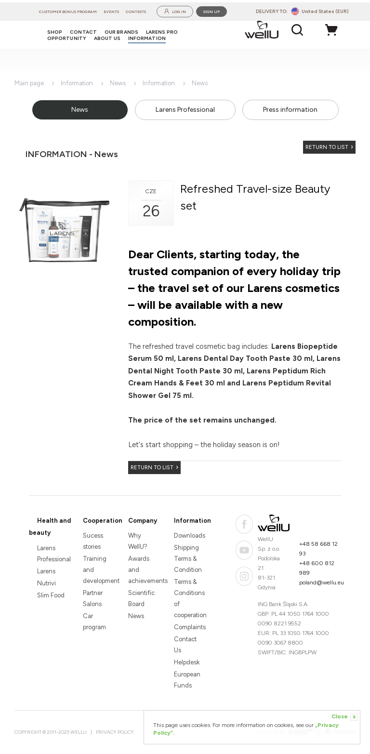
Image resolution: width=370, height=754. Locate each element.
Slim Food (51, 595)
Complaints (188, 627)
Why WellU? (137, 541)
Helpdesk (186, 662)
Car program (94, 621)
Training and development (97, 569)
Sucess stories (93, 541)
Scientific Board (141, 598)
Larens (46, 571)
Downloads (188, 535)
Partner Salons (93, 598)
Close (344, 717)
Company (142, 520)
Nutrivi (46, 583)
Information (77, 83)
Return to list (326, 147)
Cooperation (102, 520)
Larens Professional (185, 110)
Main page (29, 83)
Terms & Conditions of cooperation (188, 598)
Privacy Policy (115, 732)
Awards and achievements (143, 569)
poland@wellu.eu (321, 582)
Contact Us (185, 644)
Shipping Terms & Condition (188, 558)
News (118, 83)
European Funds (187, 680)
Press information (290, 110)
